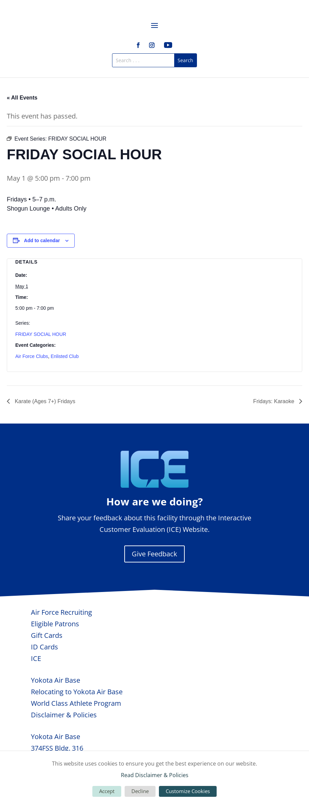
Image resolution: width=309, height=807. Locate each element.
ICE (36, 658)
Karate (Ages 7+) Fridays (44, 401)
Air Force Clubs (31, 356)
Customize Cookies (188, 791)
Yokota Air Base (55, 680)
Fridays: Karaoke (274, 401)
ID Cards (44, 646)
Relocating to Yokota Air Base (77, 691)
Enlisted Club (65, 356)
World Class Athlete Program (76, 703)
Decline (140, 791)
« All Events (22, 98)
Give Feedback (154, 553)
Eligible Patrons (55, 623)
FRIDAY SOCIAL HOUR (40, 334)
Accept (106, 791)
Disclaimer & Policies (64, 714)
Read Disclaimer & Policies (154, 775)
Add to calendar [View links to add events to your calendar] (42, 240)
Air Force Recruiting (61, 612)
